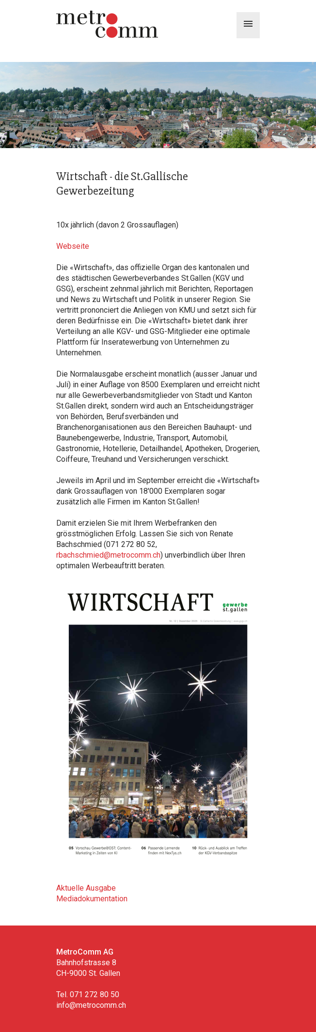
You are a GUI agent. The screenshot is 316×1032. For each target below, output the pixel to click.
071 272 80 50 (94, 994)
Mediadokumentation (91, 898)
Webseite (72, 246)
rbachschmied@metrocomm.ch (108, 555)
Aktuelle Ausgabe (86, 888)
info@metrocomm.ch (91, 1005)
